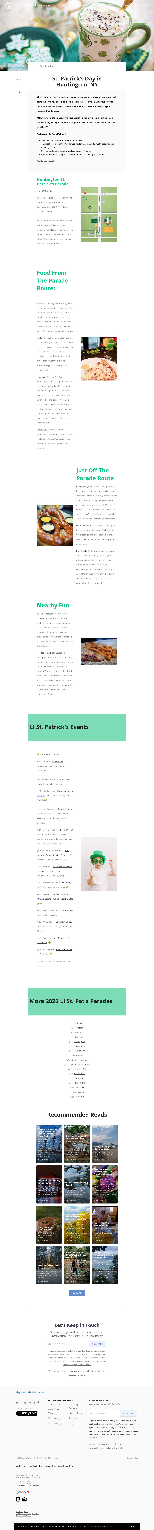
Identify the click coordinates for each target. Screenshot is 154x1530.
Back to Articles (47, 66)
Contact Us (54, 1404)
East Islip (79, 1032)
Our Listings (82, 5)
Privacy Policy (132, 1458)
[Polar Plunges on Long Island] (77, 1184)
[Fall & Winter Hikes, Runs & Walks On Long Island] (77, 1265)
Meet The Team (67, 5)
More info (109, 1526)
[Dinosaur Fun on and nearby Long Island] (77, 1144)
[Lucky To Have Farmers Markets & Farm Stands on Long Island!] (105, 1184)
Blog (95, 5)
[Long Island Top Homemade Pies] (105, 1225)
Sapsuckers (42, 430)
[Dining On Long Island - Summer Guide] (105, 1144)
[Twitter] (21, 1403)
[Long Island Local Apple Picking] (49, 1225)
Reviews (73, 1418)
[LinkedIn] (25, 1403)
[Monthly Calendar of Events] (49, 1265)
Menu (125, 5)
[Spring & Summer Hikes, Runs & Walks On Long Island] (105, 1265)
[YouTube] (30, 1403)
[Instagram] (34, 1403)
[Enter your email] (70, 1343)
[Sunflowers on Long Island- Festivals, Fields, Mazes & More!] (77, 1225)
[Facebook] (17, 1403)
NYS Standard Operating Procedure (27, 1514)
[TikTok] (38, 1403)
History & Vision (76, 1413)
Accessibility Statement (23, 1516)
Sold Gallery (54, 1423)
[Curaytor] (26, 1415)
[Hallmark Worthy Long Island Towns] (49, 1184)
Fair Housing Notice (22, 1512)
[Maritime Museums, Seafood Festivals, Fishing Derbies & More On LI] (49, 1144)
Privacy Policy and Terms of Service (77, 1365)
